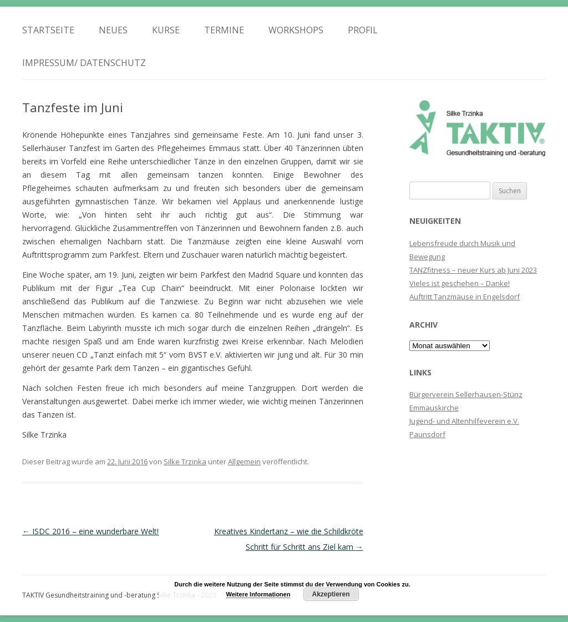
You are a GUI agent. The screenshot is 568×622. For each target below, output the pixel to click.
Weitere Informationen (258, 594)
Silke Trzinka (185, 461)
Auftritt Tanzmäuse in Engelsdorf (464, 297)
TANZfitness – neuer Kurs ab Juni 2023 (473, 270)
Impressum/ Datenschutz (84, 63)
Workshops (295, 30)
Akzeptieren (330, 594)
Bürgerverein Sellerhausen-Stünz (466, 394)
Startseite (48, 30)
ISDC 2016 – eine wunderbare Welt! (90, 531)
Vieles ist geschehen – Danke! (459, 283)
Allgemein (244, 461)
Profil (363, 30)
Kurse (166, 30)
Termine (224, 30)
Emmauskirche (434, 408)
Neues (113, 30)
